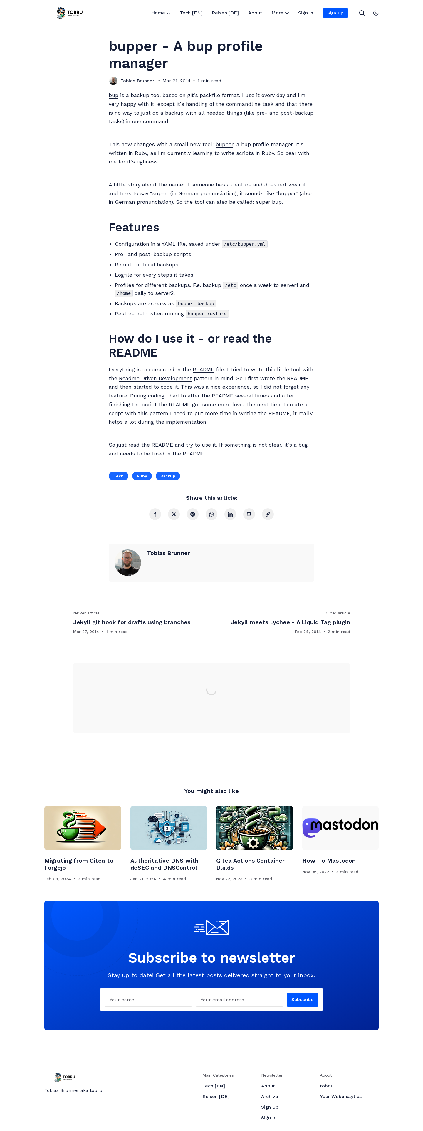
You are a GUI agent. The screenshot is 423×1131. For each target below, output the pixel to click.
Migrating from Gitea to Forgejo (78, 864)
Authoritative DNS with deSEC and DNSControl (164, 864)
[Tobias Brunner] (113, 81)
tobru (326, 1086)
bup (113, 95)
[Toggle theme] (376, 13)
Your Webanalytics (341, 1096)
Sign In (268, 1117)
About (255, 13)
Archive (269, 1096)
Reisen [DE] (225, 13)
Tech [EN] (191, 13)
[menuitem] (160, 13)
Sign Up (335, 13)
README (203, 369)
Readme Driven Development (155, 378)
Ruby (142, 476)
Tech (118, 476)
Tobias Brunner (137, 80)
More (280, 13)
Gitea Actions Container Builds (250, 864)
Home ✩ (160, 13)
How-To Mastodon (329, 860)
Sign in (305, 13)
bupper (224, 144)
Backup (167, 476)
